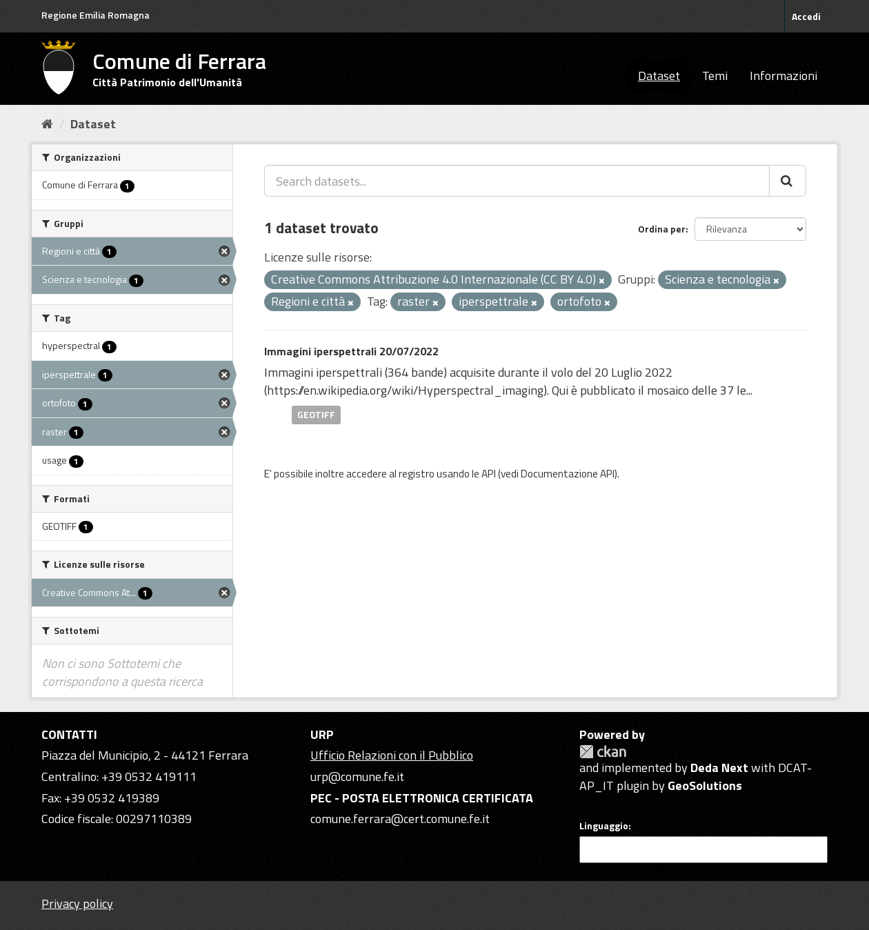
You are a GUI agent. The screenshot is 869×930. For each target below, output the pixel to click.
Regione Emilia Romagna (95, 15)
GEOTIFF (316, 415)
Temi (715, 75)
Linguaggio (603, 826)
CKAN (602, 751)
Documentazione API (568, 474)
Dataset (659, 75)
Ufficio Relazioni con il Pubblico (391, 755)
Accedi (806, 16)
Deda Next (719, 767)
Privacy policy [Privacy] (77, 903)
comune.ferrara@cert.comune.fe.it (400, 818)
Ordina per (662, 228)
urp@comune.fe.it (357, 776)
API (488, 474)
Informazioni (783, 75)
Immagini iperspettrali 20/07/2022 (351, 351)
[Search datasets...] (517, 181)
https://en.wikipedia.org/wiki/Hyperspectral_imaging (405, 390)
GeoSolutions (705, 785)
